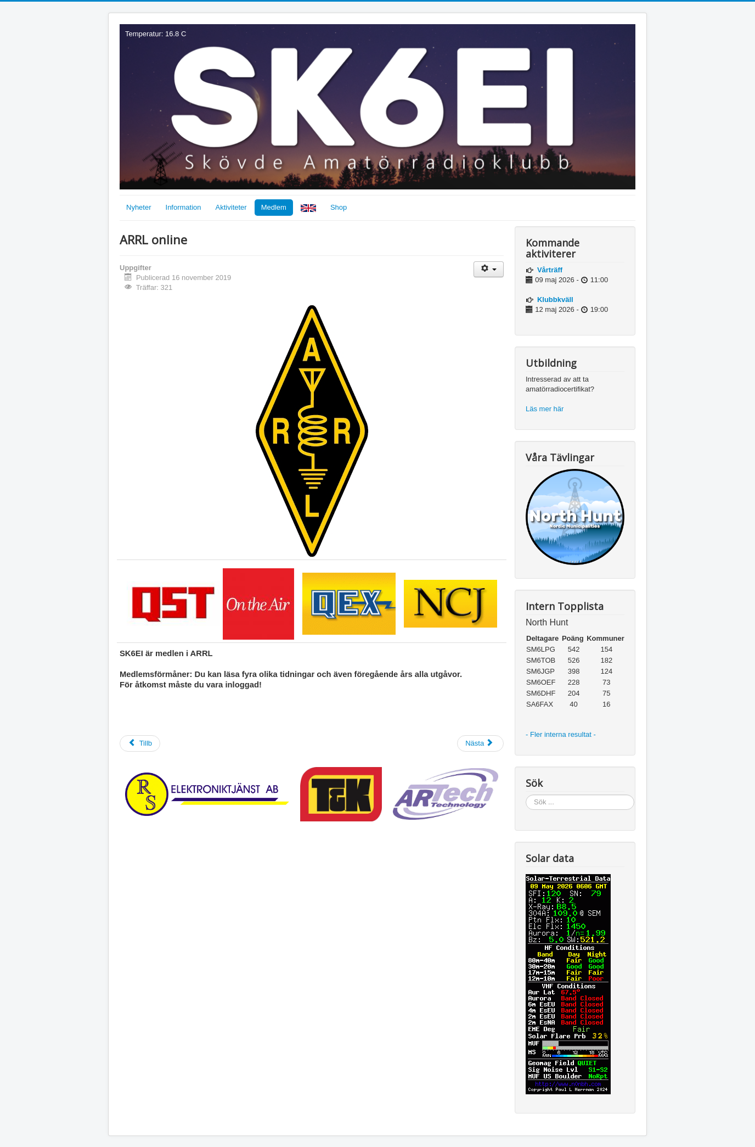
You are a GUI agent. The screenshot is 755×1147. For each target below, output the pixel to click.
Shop (338, 207)
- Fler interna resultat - (562, 734)
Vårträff (549, 270)
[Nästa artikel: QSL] (480, 743)
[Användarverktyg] (489, 269)
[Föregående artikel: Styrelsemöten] (140, 743)
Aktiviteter (231, 207)
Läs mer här (546, 409)
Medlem (273, 207)
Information (183, 207)
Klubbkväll (555, 299)
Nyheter (138, 207)
